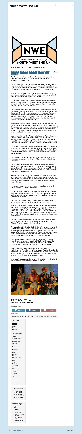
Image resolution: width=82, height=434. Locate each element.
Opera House (17, 412)
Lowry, (15, 406)
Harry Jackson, (33, 73)
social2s (16, 313)
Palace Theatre (18, 417)
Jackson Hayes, (24, 73)
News (13, 327)
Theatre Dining (16, 381)
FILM (13, 346)
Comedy (14, 344)
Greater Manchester (16, 357)
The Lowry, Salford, (19, 414)
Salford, (16, 407)
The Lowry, (16, 415)
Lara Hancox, (36, 71)
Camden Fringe (15, 340)
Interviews (14, 329)
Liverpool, (16, 409)
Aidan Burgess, (15, 73)
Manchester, (17, 411)
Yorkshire (14, 370)
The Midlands (15, 365)
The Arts (14, 371)
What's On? (14, 331)
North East (14, 363)
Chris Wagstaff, (15, 71)
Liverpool (14, 362)
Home (14, 324)
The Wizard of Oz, (45, 71)
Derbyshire (14, 354)
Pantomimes (15, 349)
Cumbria (14, 352)
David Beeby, (28, 71)
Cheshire (14, 351)
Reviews (15, 336)
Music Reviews (15, 347)
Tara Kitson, (41, 73)
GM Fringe (14, 343)
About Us (14, 326)
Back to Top (70, 430)
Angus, (47, 73)
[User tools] (55, 72)
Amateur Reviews (17, 333)
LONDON (14, 360)
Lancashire (14, 358)
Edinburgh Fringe (16, 341)
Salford (13, 366)
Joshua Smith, (15, 74)
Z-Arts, (22, 71)
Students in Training (16, 338)
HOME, (16, 418)
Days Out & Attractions (16, 377)
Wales (13, 368)
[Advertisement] (41, 22)
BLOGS (15, 373)
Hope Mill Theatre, (18, 420)
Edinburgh (14, 355)
